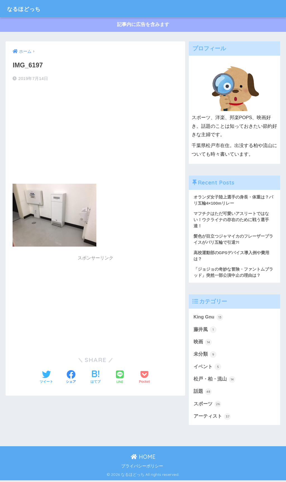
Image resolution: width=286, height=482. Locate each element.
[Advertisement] (95, 131)
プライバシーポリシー (142, 468)
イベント (207, 368)
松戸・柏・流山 (215, 380)
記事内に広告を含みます (143, 24)
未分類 (205, 355)
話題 (203, 393)
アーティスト (212, 418)
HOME (143, 458)
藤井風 (205, 330)
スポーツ (207, 405)
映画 (203, 343)
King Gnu (208, 318)
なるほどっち (28, 8)
